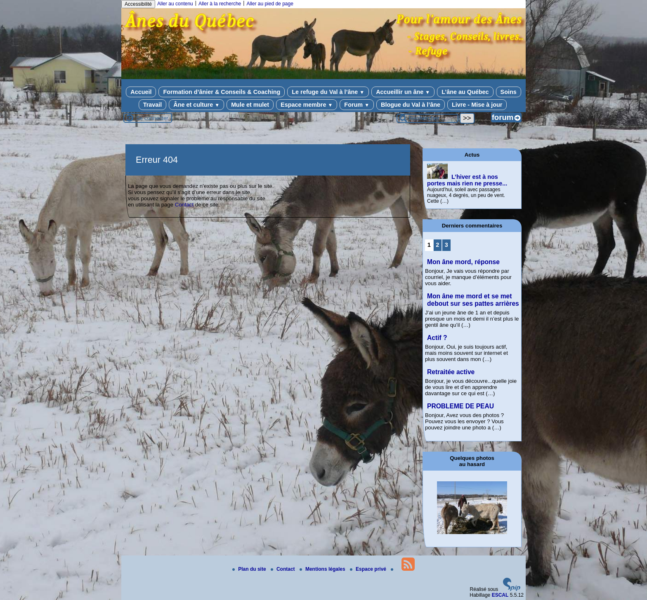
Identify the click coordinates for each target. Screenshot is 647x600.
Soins (509, 92)
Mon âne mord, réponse (463, 261)
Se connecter (152, 118)
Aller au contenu (175, 4)
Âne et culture (196, 104)
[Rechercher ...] (427, 118)
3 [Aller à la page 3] (446, 244)
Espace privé (368, 569)
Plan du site (249, 569)
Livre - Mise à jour (477, 104)
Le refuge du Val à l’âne (328, 92)
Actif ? (437, 337)
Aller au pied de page (269, 4)
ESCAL (500, 595)
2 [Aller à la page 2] (437, 244)
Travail (152, 104)
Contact (184, 205)
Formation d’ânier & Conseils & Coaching (221, 92)
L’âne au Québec (465, 92)
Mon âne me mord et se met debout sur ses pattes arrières (473, 300)
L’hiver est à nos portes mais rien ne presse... (467, 180)
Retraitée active (451, 371)
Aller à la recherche (219, 4)
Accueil (140, 92)
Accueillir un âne (403, 92)
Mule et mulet (250, 104)
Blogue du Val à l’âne (410, 104)
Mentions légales (323, 569)
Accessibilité (138, 4)
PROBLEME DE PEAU (460, 406)
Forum (356, 104)
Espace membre (307, 104)
